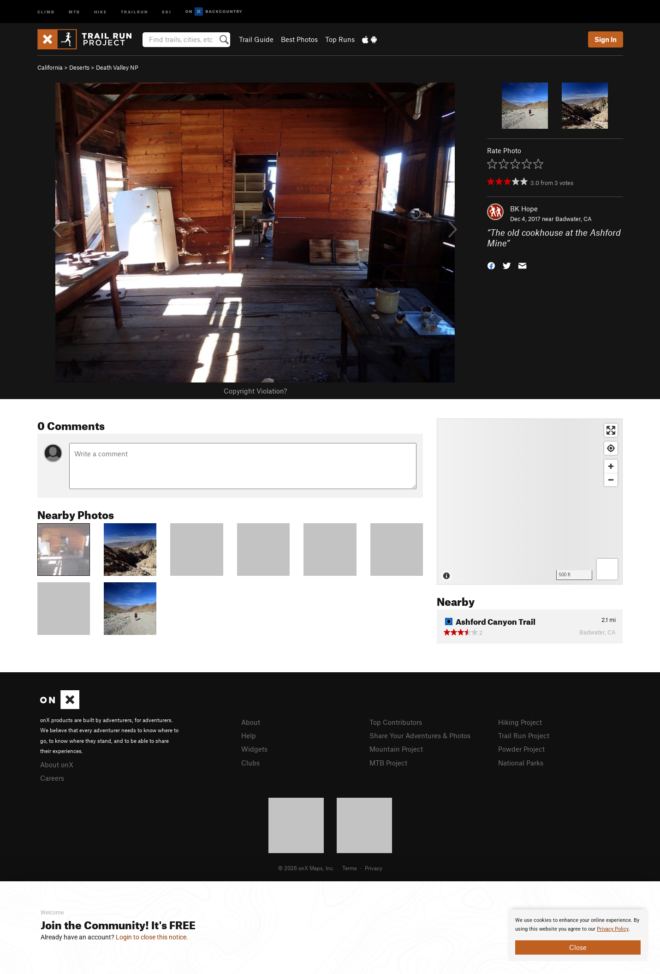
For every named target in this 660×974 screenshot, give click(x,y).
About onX (56, 764)
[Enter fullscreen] (611, 430)
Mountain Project (396, 749)
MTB (74, 11)
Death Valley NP (117, 67)
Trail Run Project (523, 735)
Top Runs (340, 39)
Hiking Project (520, 722)
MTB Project (388, 763)
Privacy (373, 868)
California (50, 67)
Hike (100, 11)
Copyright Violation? (255, 391)
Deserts (79, 67)
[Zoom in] (611, 466)
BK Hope (524, 208)
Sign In (606, 39)
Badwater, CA (573, 218)
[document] (578, 935)
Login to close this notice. (152, 937)
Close (578, 947)
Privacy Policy (613, 929)
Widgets (254, 749)
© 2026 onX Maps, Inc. (306, 868)
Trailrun (134, 11)
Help (248, 735)
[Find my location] (611, 448)
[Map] (529, 501)
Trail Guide (256, 39)
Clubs (250, 763)
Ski (167, 11)
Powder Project (521, 749)
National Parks (520, 763)
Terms (349, 868)
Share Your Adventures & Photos (419, 735)
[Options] (607, 569)
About (250, 722)
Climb (46, 11)
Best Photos (299, 39)
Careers (52, 778)
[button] (491, 264)
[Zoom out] (611, 479)
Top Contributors (395, 722)
